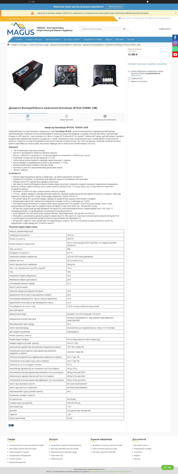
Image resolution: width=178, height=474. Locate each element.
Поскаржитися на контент (100, 471)
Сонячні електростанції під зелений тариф (26, 445)
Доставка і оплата (141, 445)
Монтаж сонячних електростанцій (64, 448)
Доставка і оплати (72, 39)
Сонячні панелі (15, 459)
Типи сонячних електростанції (105, 448)
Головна (18, 39)
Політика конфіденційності (122, 471)
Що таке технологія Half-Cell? (104, 452)
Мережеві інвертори (17, 462)
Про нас (130, 39)
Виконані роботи (53, 39)
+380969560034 (114, 6)
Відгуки (109, 39)
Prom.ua (102, 469)
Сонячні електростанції (39, 45)
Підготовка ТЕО (57, 455)
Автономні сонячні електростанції (23, 448)
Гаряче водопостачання (19, 452)
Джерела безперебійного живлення (65, 45)
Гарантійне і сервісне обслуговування (66, 445)
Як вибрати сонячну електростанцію (107, 445)
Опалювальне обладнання (20, 455)
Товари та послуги (34, 39)
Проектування (57, 459)
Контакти (119, 39)
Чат (167, 467)
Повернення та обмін (92, 39)
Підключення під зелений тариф (64, 452)
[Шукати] (124, 29)
